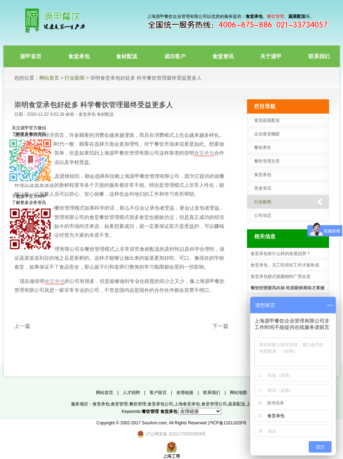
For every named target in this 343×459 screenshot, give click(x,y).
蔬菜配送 (236, 403)
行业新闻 (75, 78)
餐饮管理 (137, 403)
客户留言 (158, 392)
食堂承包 (87, 114)
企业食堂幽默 (267, 133)
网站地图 (238, 392)
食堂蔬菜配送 (267, 120)
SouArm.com (154, 422)
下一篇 (220, 326)
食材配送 (105, 114)
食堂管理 (119, 403)
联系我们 (211, 392)
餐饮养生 (262, 147)
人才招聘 (131, 392)
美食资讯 (262, 188)
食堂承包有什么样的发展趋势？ (281, 253)
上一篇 (22, 326)
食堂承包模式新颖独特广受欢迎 (281, 276)
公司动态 (262, 215)
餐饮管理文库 (267, 161)
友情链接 (184, 392)
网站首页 (49, 78)
